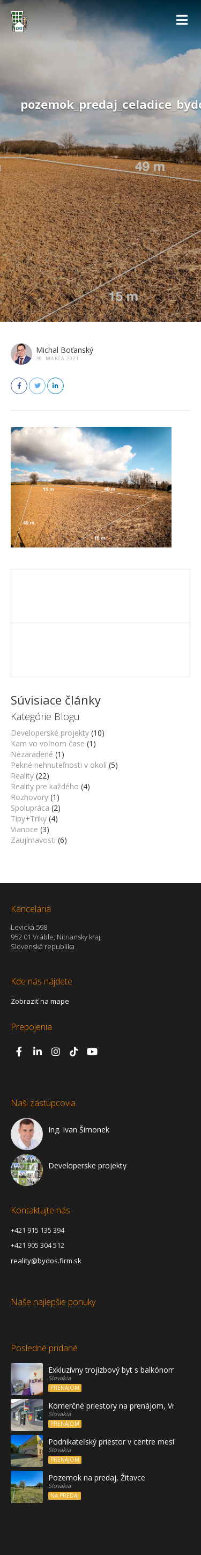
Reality (22, 776)
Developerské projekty (50, 733)
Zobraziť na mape (40, 1001)
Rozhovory (29, 797)
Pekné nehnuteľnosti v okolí (59, 765)
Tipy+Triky (29, 818)
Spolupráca (30, 808)
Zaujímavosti (33, 840)
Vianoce (24, 829)
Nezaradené (32, 754)
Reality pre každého (45, 786)
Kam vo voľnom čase (48, 743)
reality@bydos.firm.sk (46, 1260)
